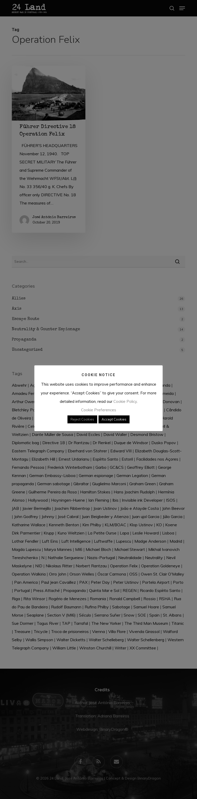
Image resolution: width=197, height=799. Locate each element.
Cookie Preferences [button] (98, 409)
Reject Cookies (82, 419)
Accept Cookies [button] (114, 419)
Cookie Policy (125, 401)
